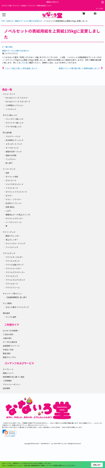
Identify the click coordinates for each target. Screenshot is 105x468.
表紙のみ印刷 (11, 155)
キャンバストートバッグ (15, 243)
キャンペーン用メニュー (12, 293)
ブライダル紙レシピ (14, 126)
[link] (9, 433)
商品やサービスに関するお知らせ (15, 50)
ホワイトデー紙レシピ (14, 122)
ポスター (9, 195)
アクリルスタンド (13, 260)
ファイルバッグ (12, 247)
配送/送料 (7, 353)
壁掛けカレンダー (13, 235)
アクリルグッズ (9, 253)
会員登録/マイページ (11, 345)
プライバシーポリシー (12, 384)
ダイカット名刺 (12, 176)
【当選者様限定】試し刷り (16, 297)
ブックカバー (11, 159)
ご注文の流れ (8, 334)
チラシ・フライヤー (14, 199)
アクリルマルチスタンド (15, 279)
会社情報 (6, 388)
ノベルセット (11, 109)
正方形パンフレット (14, 203)
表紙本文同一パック (14, 151)
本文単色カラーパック (14, 140)
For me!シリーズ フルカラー (17, 97)
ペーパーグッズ (9, 169)
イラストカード (12, 188)
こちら (23, 62)
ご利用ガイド (11, 324)
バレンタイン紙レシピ (14, 119)
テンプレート (8, 369)
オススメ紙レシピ (10, 115)
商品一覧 (7, 89)
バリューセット (9, 94)
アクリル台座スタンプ (14, 264)
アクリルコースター (13, 268)
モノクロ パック (12, 147)
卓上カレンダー (12, 239)
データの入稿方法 (10, 342)
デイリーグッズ (9, 232)
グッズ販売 (7, 303)
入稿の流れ (7, 338)
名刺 (7, 172)
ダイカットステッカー (14, 218)
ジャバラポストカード (14, 184)
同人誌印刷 (7, 132)
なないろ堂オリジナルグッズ (17, 307)
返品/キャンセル (9, 357)
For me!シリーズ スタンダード (18, 101)
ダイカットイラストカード (16, 191)
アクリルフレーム (13, 287)
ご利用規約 (7, 380)
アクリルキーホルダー (14, 257)
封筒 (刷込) (10, 207)
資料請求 (6, 313)
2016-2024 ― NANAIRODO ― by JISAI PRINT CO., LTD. (49, 443)
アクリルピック (12, 276)
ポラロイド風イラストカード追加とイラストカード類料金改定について (27, 5)
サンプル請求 (11, 317)
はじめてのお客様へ (11, 330)
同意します (97, 465)
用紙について (8, 373)
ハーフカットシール (14, 222)
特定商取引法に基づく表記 (13, 376)
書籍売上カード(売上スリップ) (18, 214)
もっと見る (99, 8)
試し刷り (9, 163)
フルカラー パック (13, 136)
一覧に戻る (7, 46)
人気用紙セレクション (14, 105)
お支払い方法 (8, 349)
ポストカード (11, 180)
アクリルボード (12, 283)
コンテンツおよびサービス (19, 363)
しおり (8, 210)
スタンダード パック (14, 144)
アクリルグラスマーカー (15, 272)
